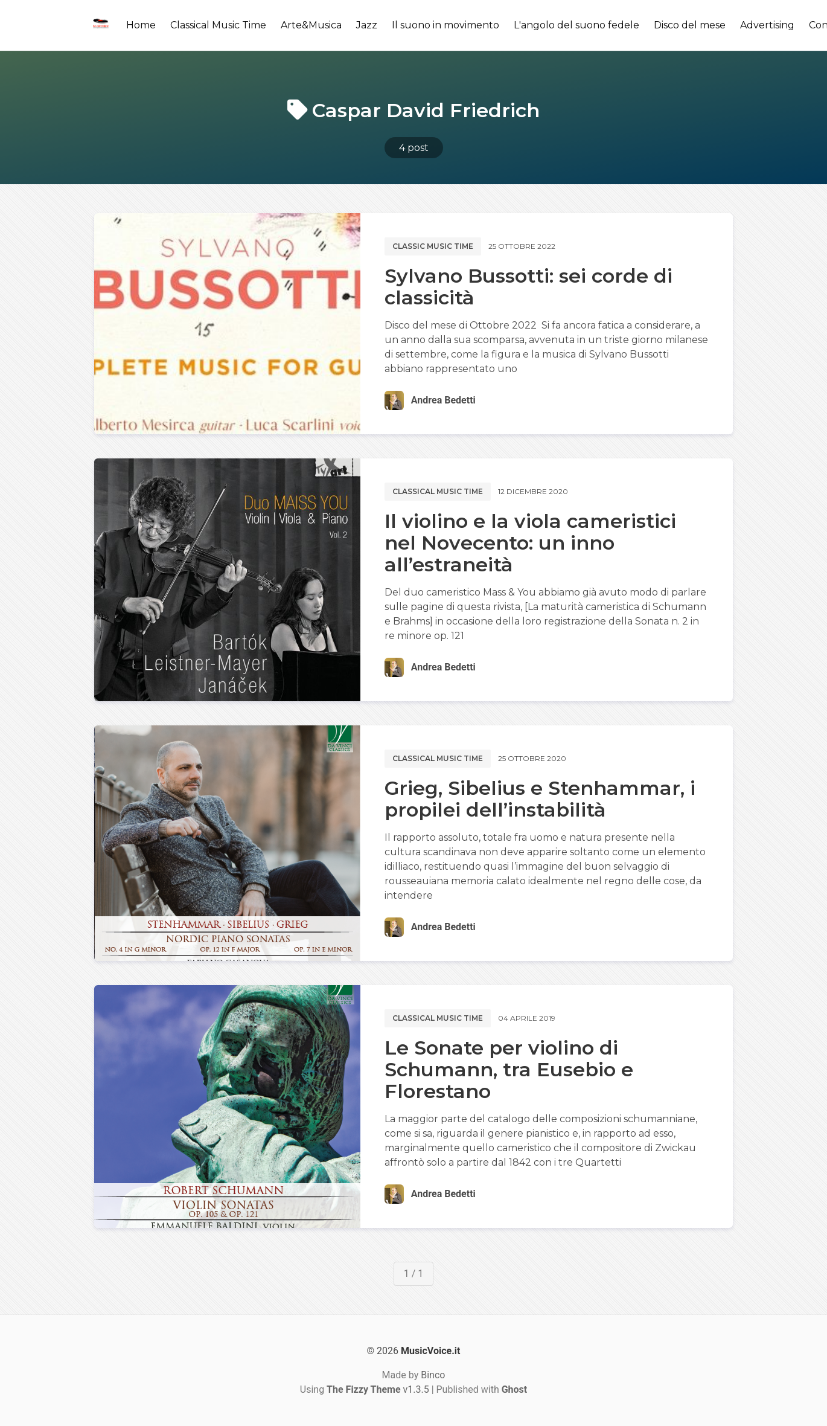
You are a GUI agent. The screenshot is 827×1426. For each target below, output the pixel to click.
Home (141, 25)
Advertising (767, 25)
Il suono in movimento (445, 25)
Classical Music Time (218, 25)
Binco (433, 1375)
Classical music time (437, 491)
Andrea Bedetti (443, 400)
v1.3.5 (378, 1389)
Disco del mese (690, 25)
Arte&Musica (311, 25)
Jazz (366, 25)
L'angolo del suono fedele (576, 25)
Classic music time (432, 246)
